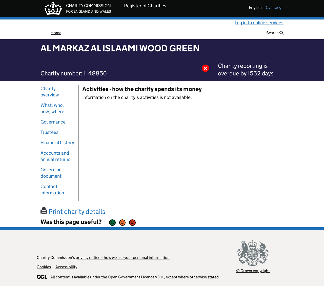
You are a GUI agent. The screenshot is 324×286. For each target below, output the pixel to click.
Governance (53, 122)
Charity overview (49, 92)
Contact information (52, 189)
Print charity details (72, 211)
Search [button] (275, 32)
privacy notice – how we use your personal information (123, 257)
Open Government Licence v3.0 (135, 277)
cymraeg (273, 7)
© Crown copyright (253, 270)
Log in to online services (259, 23)
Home (56, 32)
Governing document (51, 173)
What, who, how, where (52, 108)
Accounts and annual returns (55, 156)
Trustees (49, 132)
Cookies (44, 266)
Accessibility (66, 266)
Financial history (57, 143)
